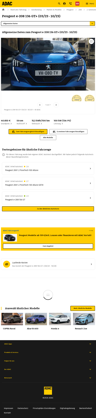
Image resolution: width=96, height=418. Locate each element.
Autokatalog (34, 9)
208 (78, 9)
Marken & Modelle (52, 9)
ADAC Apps (48, 343)
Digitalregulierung (67, 408)
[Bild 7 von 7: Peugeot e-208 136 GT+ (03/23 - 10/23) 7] (87, 97)
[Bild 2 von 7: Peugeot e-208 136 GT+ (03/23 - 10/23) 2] (22, 97)
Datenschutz (23, 408)
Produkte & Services (48, 352)
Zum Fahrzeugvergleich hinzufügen (28, 131)
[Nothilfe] (76, 3)
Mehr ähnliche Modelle (83, 308)
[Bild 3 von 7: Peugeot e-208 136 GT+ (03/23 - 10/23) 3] (35, 97)
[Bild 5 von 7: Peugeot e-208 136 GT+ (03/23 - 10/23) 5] (61, 97)
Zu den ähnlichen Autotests (48, 209)
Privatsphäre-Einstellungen (44, 408)
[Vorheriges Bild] (39, 105)
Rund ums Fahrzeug (16, 9)
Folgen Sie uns (48, 360)
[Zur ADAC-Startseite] (7, 4)
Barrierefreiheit (85, 408)
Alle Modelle (48, 137)
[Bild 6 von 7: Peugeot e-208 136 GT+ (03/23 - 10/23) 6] (74, 97)
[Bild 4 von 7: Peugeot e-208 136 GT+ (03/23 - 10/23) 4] (48, 97)
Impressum (8, 408)
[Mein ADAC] (64, 3)
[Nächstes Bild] (56, 105)
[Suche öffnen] (59, 3)
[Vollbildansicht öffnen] (91, 41)
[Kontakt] (70, 3)
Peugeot (68, 9)
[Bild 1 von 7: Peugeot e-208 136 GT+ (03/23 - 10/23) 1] (9, 97)
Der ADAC (48, 369)
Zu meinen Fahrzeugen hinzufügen (68, 131)
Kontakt (7, 413)
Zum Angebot (48, 246)
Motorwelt (48, 377)
